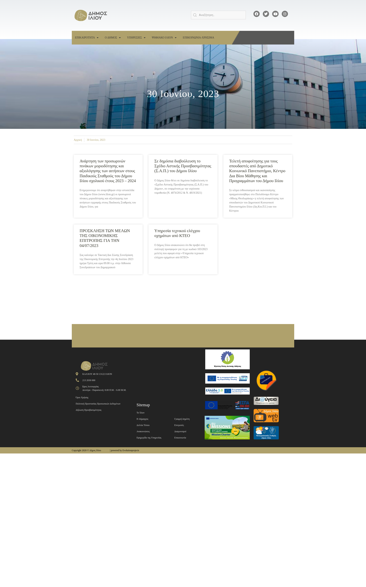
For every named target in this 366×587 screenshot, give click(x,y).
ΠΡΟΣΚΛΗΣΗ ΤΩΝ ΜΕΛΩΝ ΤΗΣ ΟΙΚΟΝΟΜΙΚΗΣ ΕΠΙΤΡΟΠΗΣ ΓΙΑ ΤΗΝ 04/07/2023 (105, 238)
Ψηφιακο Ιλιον (164, 37)
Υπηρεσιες (136, 37)
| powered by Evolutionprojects (124, 450)
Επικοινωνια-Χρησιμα (198, 37)
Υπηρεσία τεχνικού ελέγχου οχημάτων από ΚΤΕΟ (177, 233)
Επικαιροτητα (87, 37)
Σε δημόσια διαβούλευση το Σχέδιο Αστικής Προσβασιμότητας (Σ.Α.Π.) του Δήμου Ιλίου (182, 166)
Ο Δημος (113, 37)
